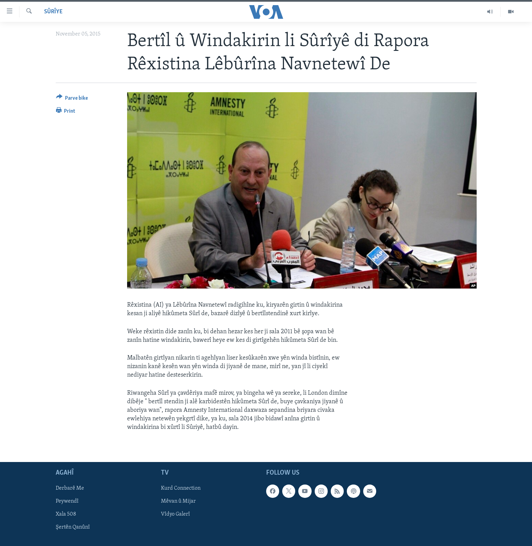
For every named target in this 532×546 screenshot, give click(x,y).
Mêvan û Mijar (178, 501)
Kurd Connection (181, 488)
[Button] (72, 99)
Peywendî (67, 501)
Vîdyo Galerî (175, 514)
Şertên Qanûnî (73, 527)
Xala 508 (66, 514)
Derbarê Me (70, 488)
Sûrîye (53, 12)
